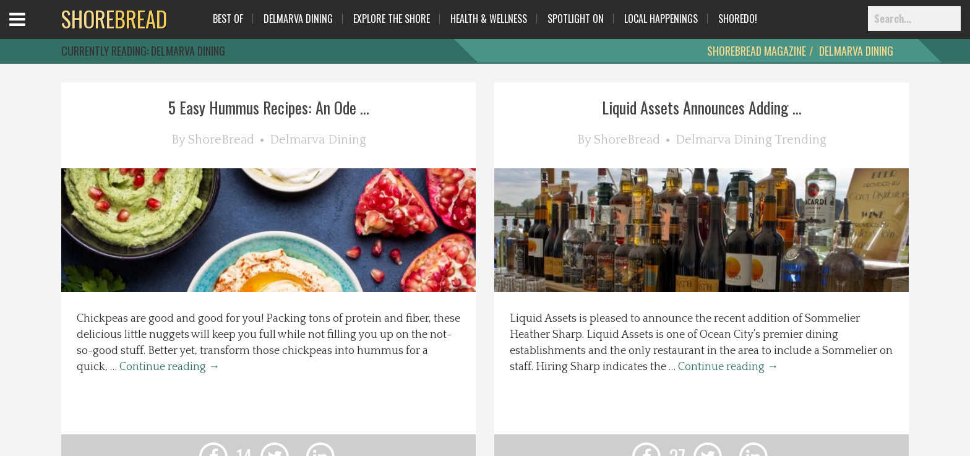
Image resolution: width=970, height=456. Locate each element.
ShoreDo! (737, 19)
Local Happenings (661, 19)
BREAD (114, 18)
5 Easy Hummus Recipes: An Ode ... (268, 107)
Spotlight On (575, 19)
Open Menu (32, 31)
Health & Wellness (488, 19)
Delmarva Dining (298, 19)
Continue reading (169, 367)
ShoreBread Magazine (756, 51)
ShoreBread (221, 140)
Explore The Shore (391, 19)
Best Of (228, 19)
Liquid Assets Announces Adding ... (702, 107)
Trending (800, 140)
